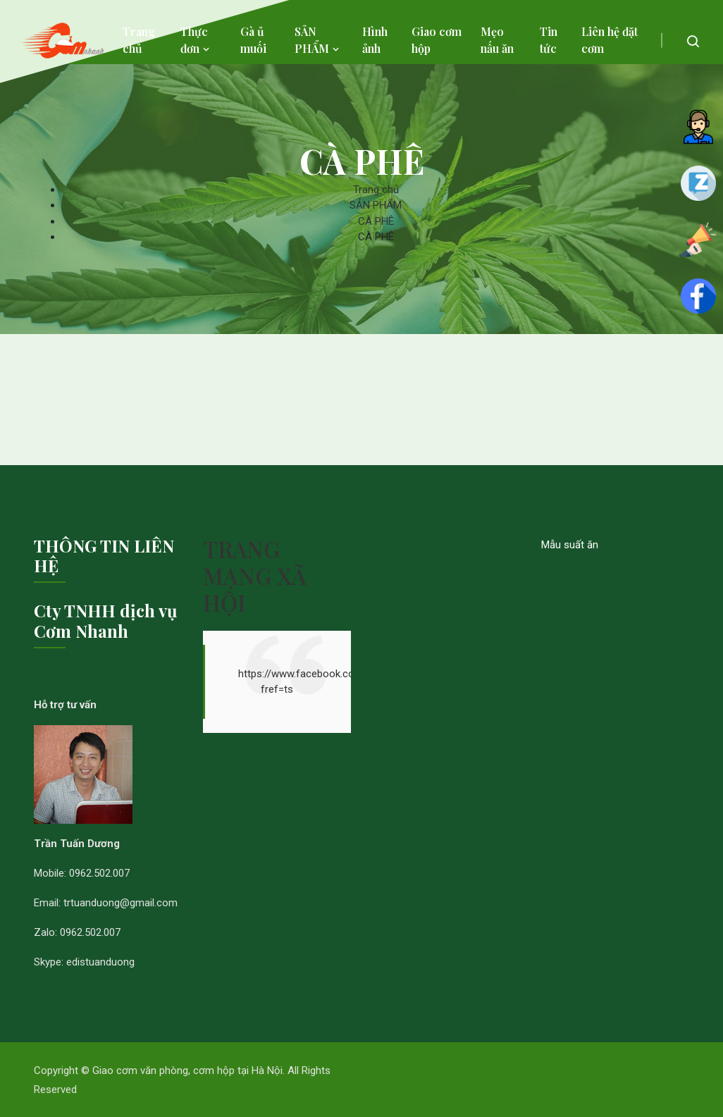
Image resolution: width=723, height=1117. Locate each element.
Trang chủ (139, 40)
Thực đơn (196, 40)
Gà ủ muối (253, 40)
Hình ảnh (375, 40)
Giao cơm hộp (437, 40)
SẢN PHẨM (318, 40)
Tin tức (548, 40)
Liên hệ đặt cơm (609, 40)
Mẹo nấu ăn (497, 40)
